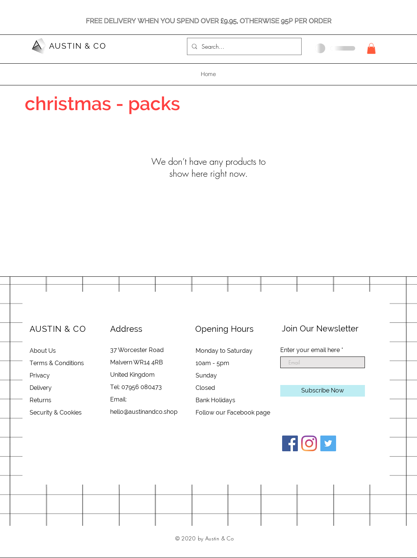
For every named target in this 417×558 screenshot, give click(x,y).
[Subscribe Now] (322, 391)
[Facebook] (290, 443)
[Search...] (243, 46)
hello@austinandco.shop (144, 411)
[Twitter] (328, 443)
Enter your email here (310, 350)
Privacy (40, 375)
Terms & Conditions (57, 363)
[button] (371, 48)
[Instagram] (309, 443)
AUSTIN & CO (77, 46)
